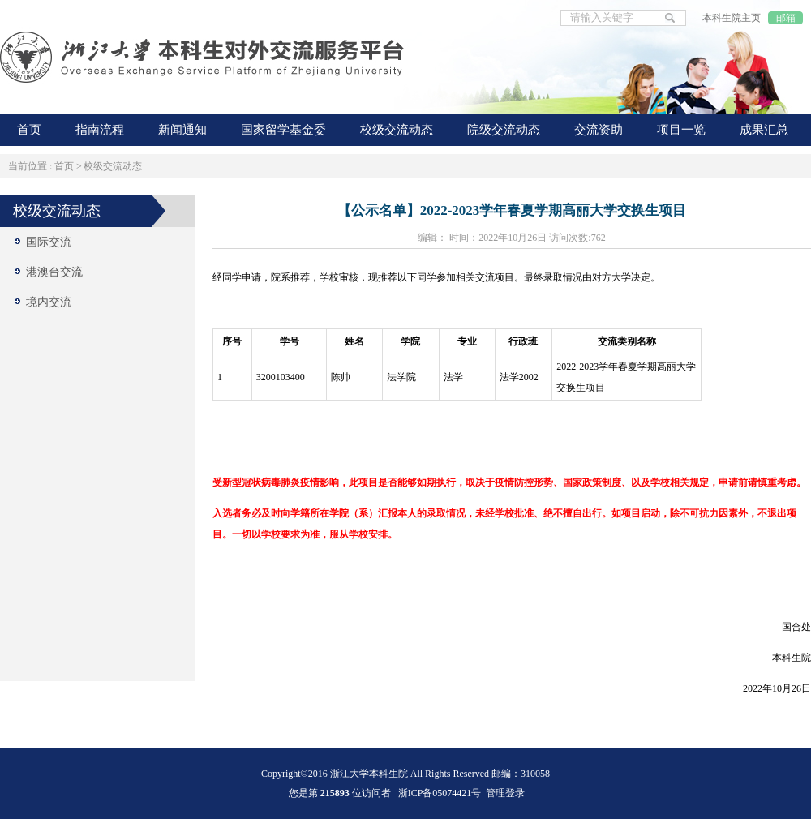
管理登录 (505, 793)
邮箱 (786, 18)
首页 (64, 166)
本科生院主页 (731, 18)
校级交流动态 (113, 166)
